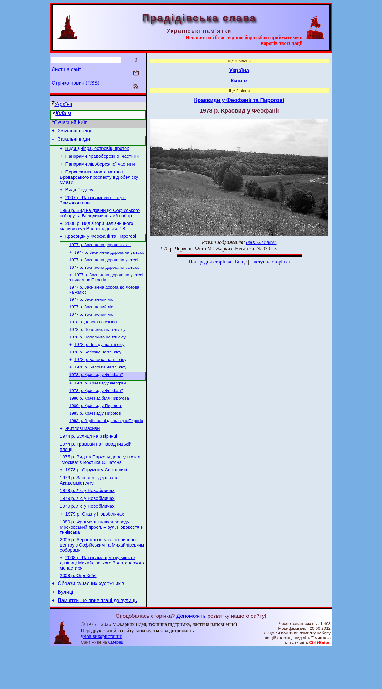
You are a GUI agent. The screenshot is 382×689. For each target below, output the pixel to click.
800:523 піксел (261, 242)
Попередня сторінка (209, 261)
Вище (241, 261)
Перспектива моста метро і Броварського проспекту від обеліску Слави (99, 182)
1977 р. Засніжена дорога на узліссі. (109, 264)
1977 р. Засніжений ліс (91, 314)
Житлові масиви (82, 454)
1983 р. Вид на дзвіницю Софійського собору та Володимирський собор (100, 221)
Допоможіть (191, 657)
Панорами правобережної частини (102, 159)
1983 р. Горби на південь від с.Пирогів (106, 445)
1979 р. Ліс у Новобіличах (87, 521)
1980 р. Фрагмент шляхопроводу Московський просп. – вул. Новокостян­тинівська (101, 562)
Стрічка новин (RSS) (75, 83)
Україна (63, 104)
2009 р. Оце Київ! (78, 613)
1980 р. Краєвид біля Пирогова (99, 421)
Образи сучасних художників (91, 622)
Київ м (63, 113)
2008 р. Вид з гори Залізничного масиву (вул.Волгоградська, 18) (96, 235)
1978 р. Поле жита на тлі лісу (97, 346)
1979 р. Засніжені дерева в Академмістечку (88, 511)
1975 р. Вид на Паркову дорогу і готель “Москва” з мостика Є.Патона (101, 488)
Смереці (116, 683)
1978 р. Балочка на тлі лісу (95, 371)
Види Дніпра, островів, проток (97, 151)
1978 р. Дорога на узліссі (93, 338)
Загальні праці (74, 131)
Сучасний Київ (71, 122)
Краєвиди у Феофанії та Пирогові (100, 246)
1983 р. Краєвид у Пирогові (95, 437)
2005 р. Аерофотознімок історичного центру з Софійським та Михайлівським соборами (102, 581)
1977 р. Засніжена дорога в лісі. (100, 255)
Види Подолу (79, 196)
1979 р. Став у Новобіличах (94, 548)
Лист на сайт (66, 69)
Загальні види (74, 141)
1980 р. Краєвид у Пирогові (95, 429)
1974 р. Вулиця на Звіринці (88, 462)
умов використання (101, 677)
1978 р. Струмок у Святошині (96, 499)
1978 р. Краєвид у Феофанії (96, 395)
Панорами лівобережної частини (100, 168)
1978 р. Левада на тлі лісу (99, 363)
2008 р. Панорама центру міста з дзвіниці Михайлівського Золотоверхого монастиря (102, 599)
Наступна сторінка (270, 261)
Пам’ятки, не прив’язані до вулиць (97, 641)
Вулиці (65, 631)
